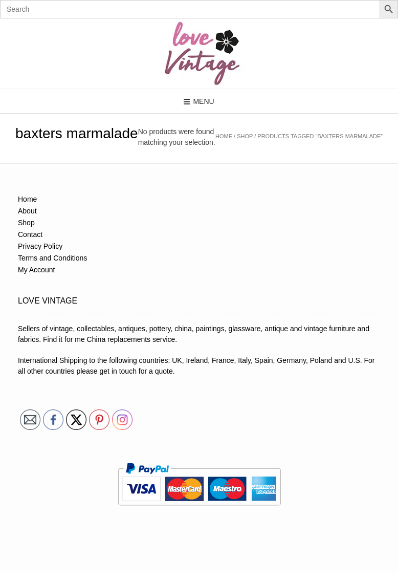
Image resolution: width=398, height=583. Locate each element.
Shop (245, 136)
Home (223, 136)
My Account (36, 270)
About (27, 211)
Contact (30, 234)
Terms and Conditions (52, 258)
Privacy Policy (40, 246)
